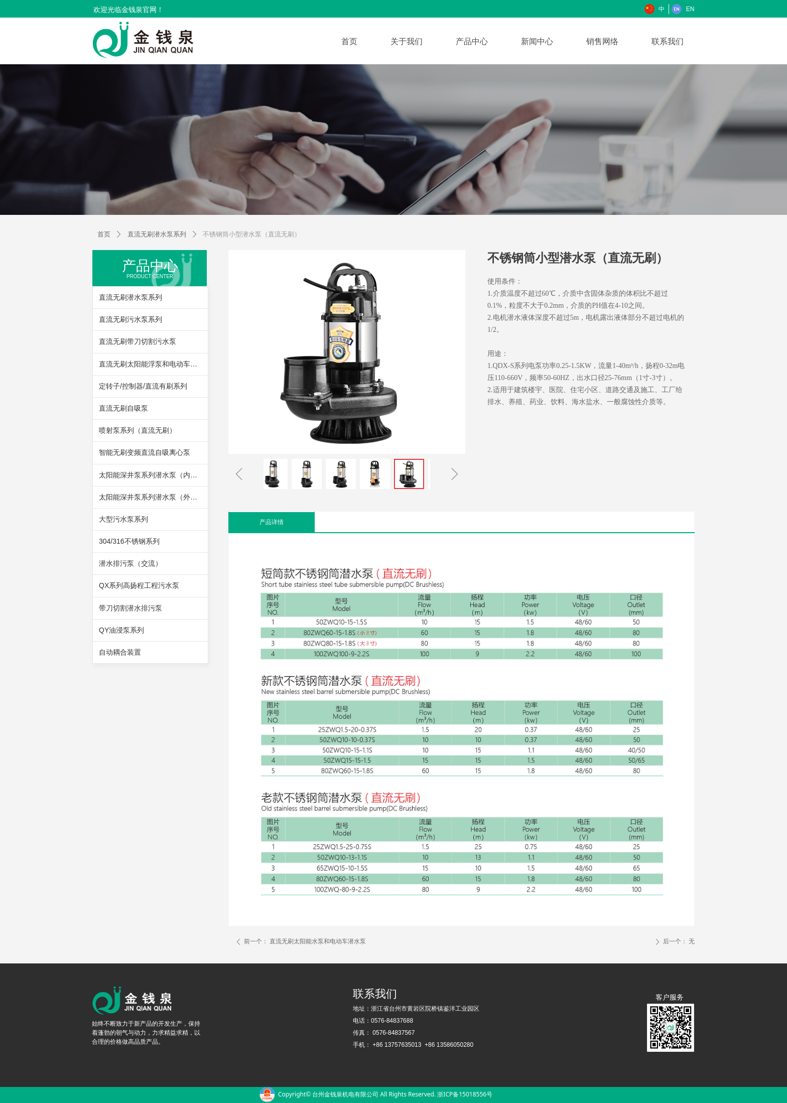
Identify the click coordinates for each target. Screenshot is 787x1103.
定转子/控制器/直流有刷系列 (143, 386)
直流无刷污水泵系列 (130, 319)
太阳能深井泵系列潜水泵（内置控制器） (153, 475)
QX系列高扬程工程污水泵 (139, 585)
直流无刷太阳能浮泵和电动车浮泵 (151, 364)
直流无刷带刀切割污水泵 (137, 341)
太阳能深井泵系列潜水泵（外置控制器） (153, 497)
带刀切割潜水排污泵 (130, 608)
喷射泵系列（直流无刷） (137, 430)
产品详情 (271, 522)
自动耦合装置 (120, 652)
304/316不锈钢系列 (129, 541)
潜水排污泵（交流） (130, 563)
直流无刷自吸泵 (123, 408)
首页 (103, 234)
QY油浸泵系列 (121, 630)
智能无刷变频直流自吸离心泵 (144, 452)
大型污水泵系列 (123, 519)
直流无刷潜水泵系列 (156, 234)
